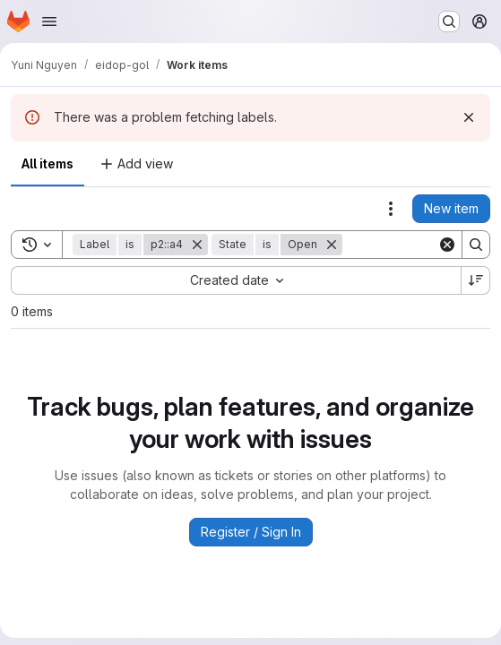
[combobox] (236, 280)
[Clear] (447, 244)
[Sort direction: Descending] (476, 280)
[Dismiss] (468, 117)
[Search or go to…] (449, 21)
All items (47, 163)
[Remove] (197, 244)
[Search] (476, 244)
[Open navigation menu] (49, 21)
